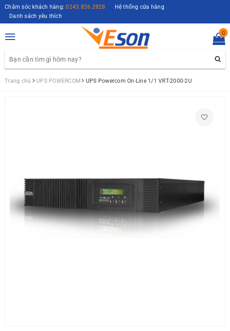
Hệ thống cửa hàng (139, 7)
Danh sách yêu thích (35, 16)
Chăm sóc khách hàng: (55, 7)
